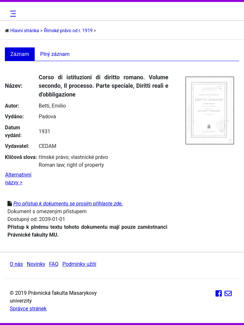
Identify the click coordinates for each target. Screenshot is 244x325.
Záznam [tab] (19, 54)
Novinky (36, 264)
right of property (85, 165)
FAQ (53, 264)
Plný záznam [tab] (55, 54)
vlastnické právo (89, 157)
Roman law (51, 165)
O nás (16, 264)
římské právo (53, 157)
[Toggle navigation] (12, 13)
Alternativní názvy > (18, 179)
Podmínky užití (79, 264)
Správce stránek (28, 309)
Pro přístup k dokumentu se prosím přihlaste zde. (68, 204)
